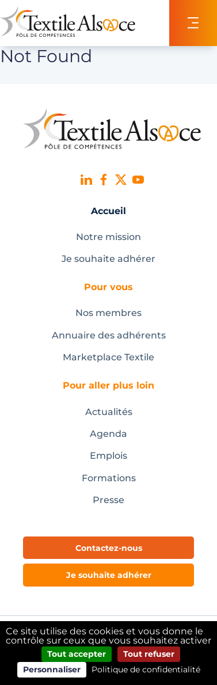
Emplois (108, 455)
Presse (108, 499)
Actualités (108, 411)
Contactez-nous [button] (108, 548)
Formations (109, 478)
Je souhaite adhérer (108, 258)
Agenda (108, 433)
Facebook (103, 179)
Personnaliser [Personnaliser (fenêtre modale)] (52, 669)
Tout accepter (76, 654)
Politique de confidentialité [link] (146, 669)
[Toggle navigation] (193, 23)
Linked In (86, 179)
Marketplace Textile (108, 357)
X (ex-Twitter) (121, 179)
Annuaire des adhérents (109, 335)
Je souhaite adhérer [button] (108, 575)
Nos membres (108, 312)
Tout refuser (148, 654)
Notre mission (108, 236)
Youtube (138, 179)
